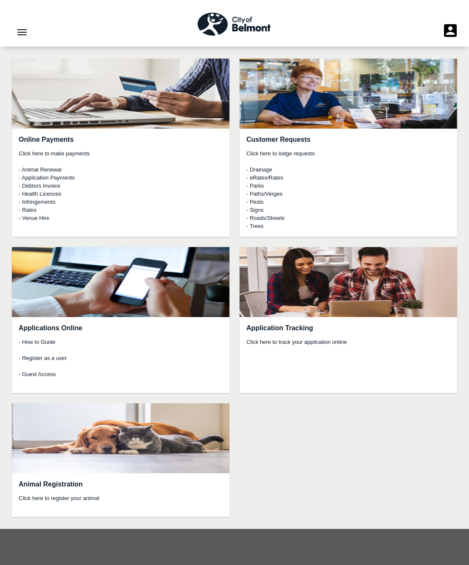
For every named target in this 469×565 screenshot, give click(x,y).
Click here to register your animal (59, 498)
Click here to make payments (54, 153)
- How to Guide (37, 342)
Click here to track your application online (296, 342)
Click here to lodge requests (280, 153)
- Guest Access (37, 374)
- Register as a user (43, 358)
